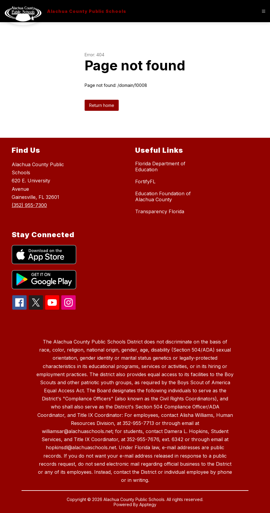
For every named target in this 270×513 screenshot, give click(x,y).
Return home (101, 105)
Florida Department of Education (160, 166)
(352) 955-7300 (29, 205)
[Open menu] (263, 11)
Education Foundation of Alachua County (163, 196)
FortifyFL (145, 181)
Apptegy (147, 504)
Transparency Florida (159, 211)
